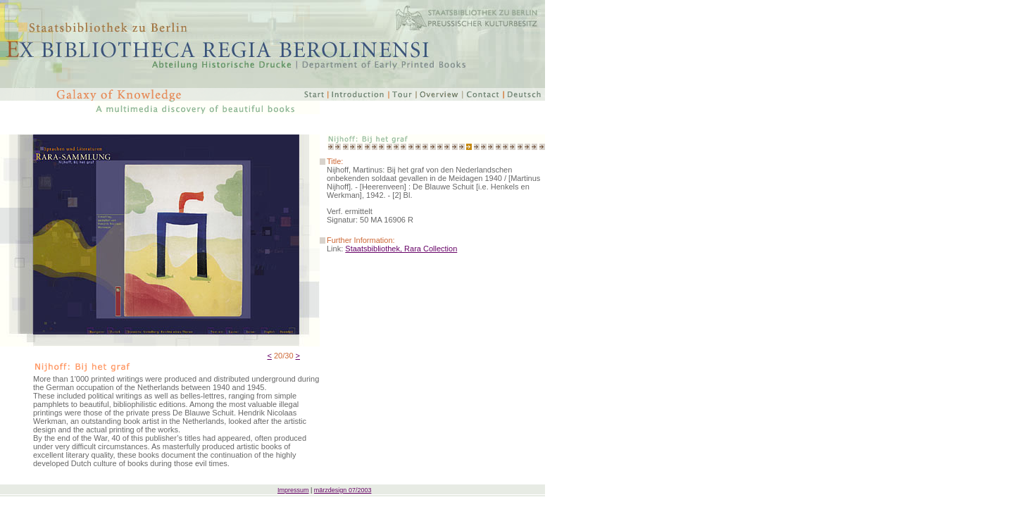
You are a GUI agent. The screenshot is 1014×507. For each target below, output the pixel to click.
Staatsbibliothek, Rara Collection (401, 248)
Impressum (293, 490)
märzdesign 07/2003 (343, 490)
